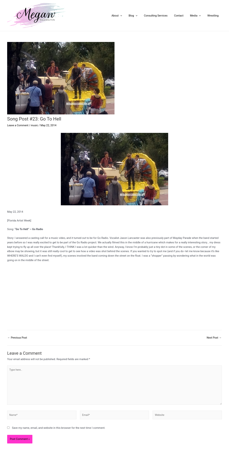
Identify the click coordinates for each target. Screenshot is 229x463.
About (123, 15)
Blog (138, 15)
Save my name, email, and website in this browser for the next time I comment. (58, 428)
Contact (181, 15)
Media (197, 15)
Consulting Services (160, 15)
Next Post (213, 337)
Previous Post (17, 337)
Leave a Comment (18, 125)
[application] (127, 15)
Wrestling (213, 15)
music (34, 125)
